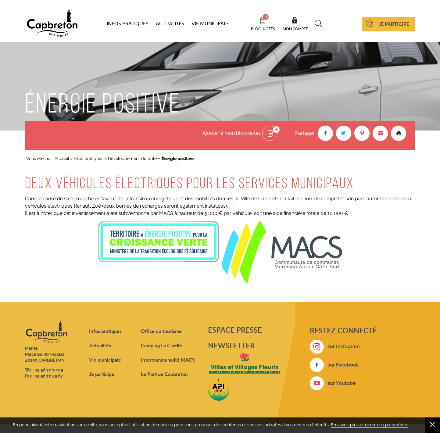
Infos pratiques (88, 158)
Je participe (394, 23)
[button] (325, 133)
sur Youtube (341, 383)
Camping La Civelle (161, 345)
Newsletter (231, 345)
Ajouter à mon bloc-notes (231, 133)
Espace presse (235, 330)
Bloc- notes (263, 22)
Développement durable (132, 158)
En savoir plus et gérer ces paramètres (369, 424)
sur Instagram (343, 346)
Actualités (100, 345)
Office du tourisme (161, 331)
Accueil (62, 158)
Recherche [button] (318, 23)
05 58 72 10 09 (48, 369)
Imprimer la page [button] (398, 133)
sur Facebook (343, 365)
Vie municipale (105, 359)
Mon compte (295, 28)
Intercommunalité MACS (168, 359)
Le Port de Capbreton (164, 374)
